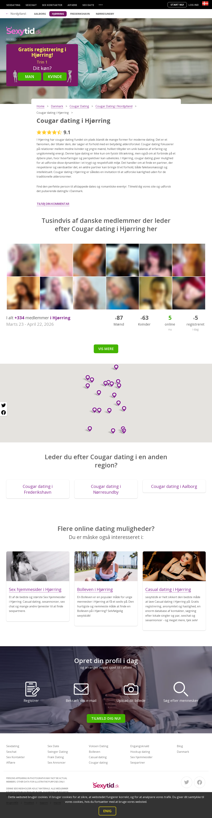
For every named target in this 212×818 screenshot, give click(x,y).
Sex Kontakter (52, 5)
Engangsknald (139, 746)
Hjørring (58, 13)
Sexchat (31, 5)
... (100, 4)
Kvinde (55, 76)
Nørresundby (105, 13)
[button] (88, 429)
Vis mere (106, 348)
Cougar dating (98, 762)
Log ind (194, 4)
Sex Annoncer (57, 762)
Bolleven (94, 752)
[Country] (205, 3)
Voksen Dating (98, 746)
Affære (72, 5)
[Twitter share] (3, 405)
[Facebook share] (3, 412)
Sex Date (88, 5)
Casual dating (98, 757)
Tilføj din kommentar (53, 204)
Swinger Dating (58, 752)
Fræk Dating (56, 757)
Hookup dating (140, 752)
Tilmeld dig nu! (106, 718)
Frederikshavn (80, 13)
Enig (107, 811)
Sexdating (13, 5)
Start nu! (177, 4)
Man (29, 76)
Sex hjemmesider (141, 757)
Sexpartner (137, 762)
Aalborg (40, 13)
